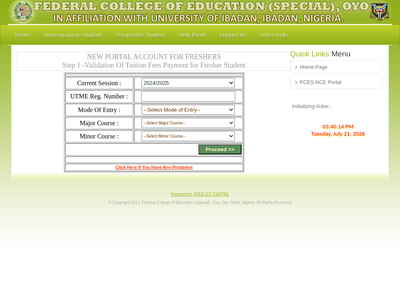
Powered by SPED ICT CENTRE (200, 194)
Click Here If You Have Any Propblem (154, 167)
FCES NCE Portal (320, 82)
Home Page (314, 67)
